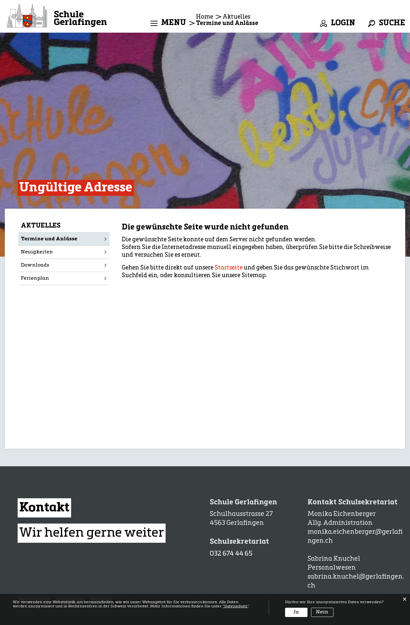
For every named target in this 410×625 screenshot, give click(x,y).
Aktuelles (41, 226)
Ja (296, 612)
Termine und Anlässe (65, 238)
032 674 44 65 (231, 554)
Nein (322, 612)
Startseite (228, 268)
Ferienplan (35, 278)
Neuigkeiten (37, 252)
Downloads (35, 265)
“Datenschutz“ (236, 606)
